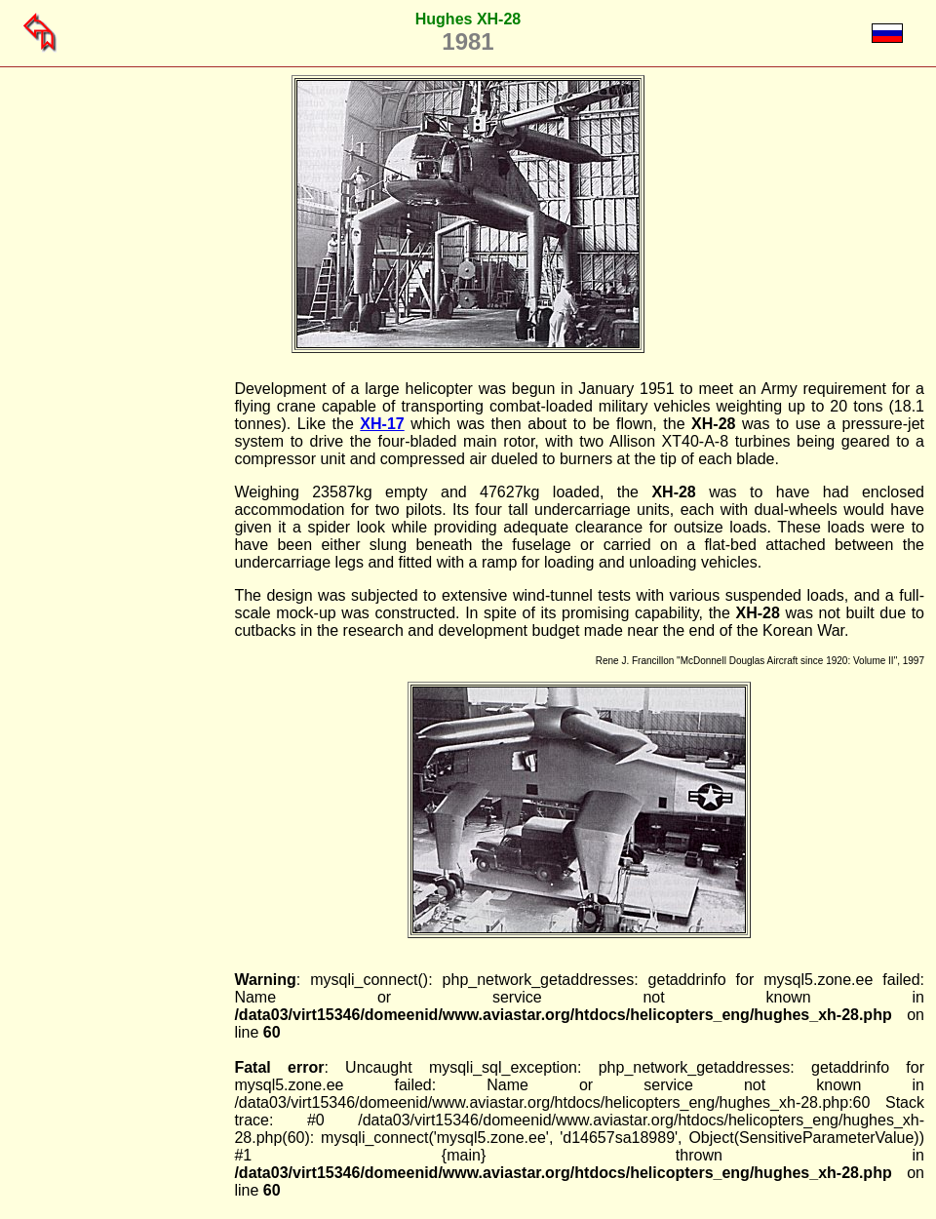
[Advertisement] (135, 672)
